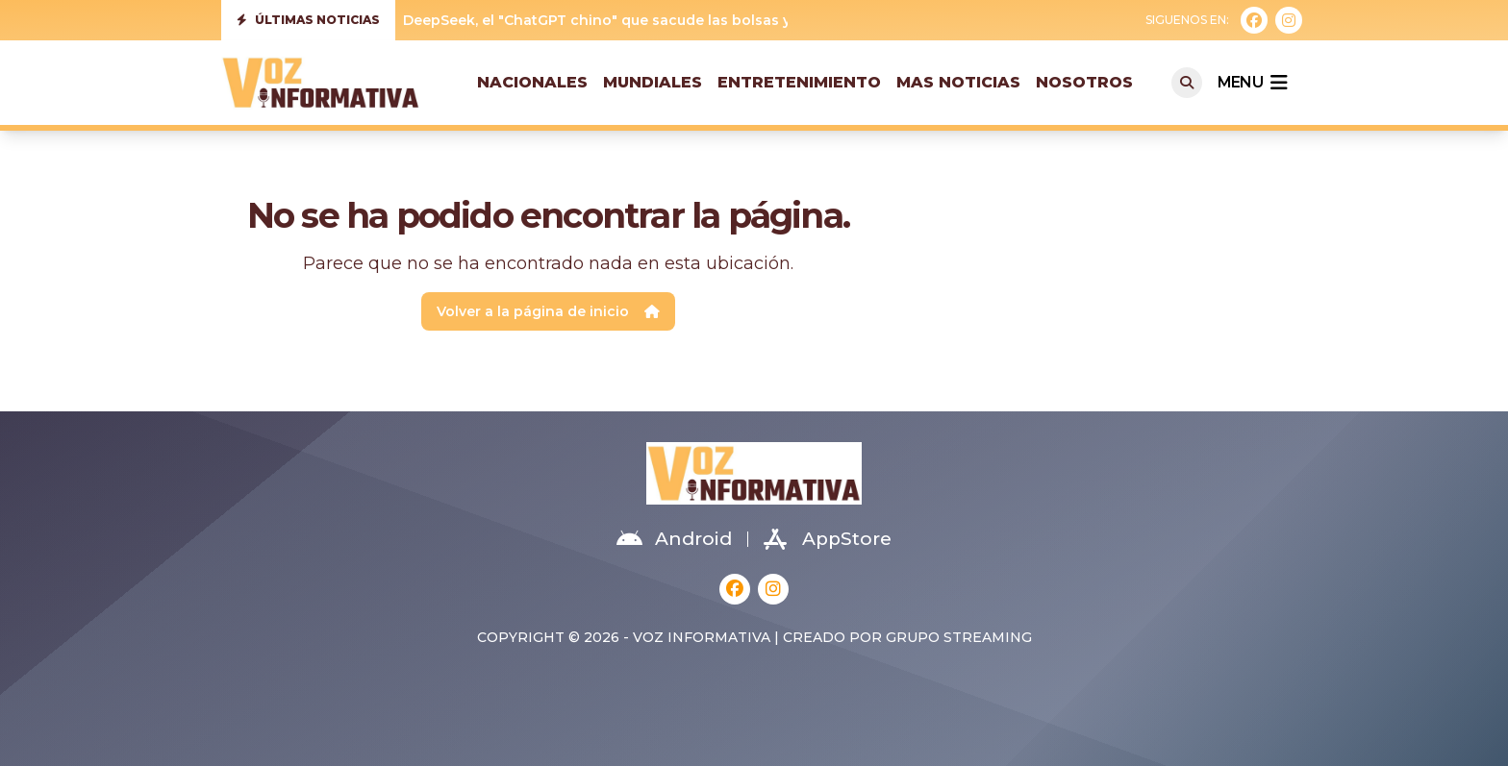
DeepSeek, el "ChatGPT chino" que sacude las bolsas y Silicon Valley (645, 20)
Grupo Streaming (959, 637)
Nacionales (532, 82)
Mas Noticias (958, 82)
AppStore (828, 539)
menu (1252, 82)
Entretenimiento (799, 82)
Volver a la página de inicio (548, 311)
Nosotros (1084, 82)
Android (674, 539)
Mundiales (652, 82)
